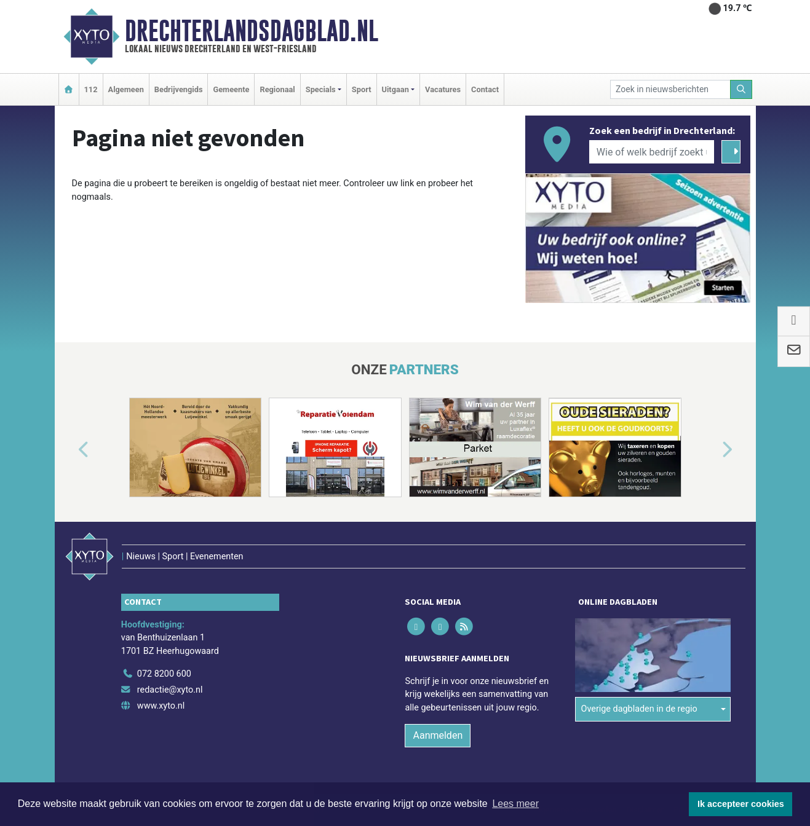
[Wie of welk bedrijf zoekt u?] (652, 151)
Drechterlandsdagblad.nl (251, 31)
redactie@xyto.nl (170, 690)
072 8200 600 (164, 674)
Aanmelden (438, 735)
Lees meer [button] (515, 803)
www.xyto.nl (161, 706)
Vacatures (443, 89)
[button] (69, 449)
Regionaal (277, 89)
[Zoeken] (741, 89)
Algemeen (126, 89)
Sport (361, 89)
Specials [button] (321, 89)
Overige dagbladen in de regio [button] (639, 709)
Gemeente (231, 89)
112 (91, 89)
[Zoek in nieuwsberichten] (670, 89)
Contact (485, 89)
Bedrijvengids (178, 89)
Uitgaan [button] (395, 89)
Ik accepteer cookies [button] (740, 804)
